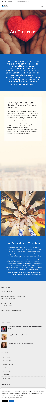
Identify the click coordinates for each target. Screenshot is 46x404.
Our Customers (7, 371)
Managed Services (8, 364)
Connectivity (6, 357)
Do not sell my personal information (12, 397)
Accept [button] (11, 401)
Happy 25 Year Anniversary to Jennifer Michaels (20, 343)
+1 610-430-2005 (8, 1)
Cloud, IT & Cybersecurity (10, 361)
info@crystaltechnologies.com (23, 1)
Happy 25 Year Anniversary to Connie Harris (19, 335)
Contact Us (6, 374)
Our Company (6, 368)
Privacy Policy (6, 378)
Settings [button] (5, 401)
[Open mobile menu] (43, 6)
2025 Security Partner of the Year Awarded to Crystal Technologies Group (25, 327)
